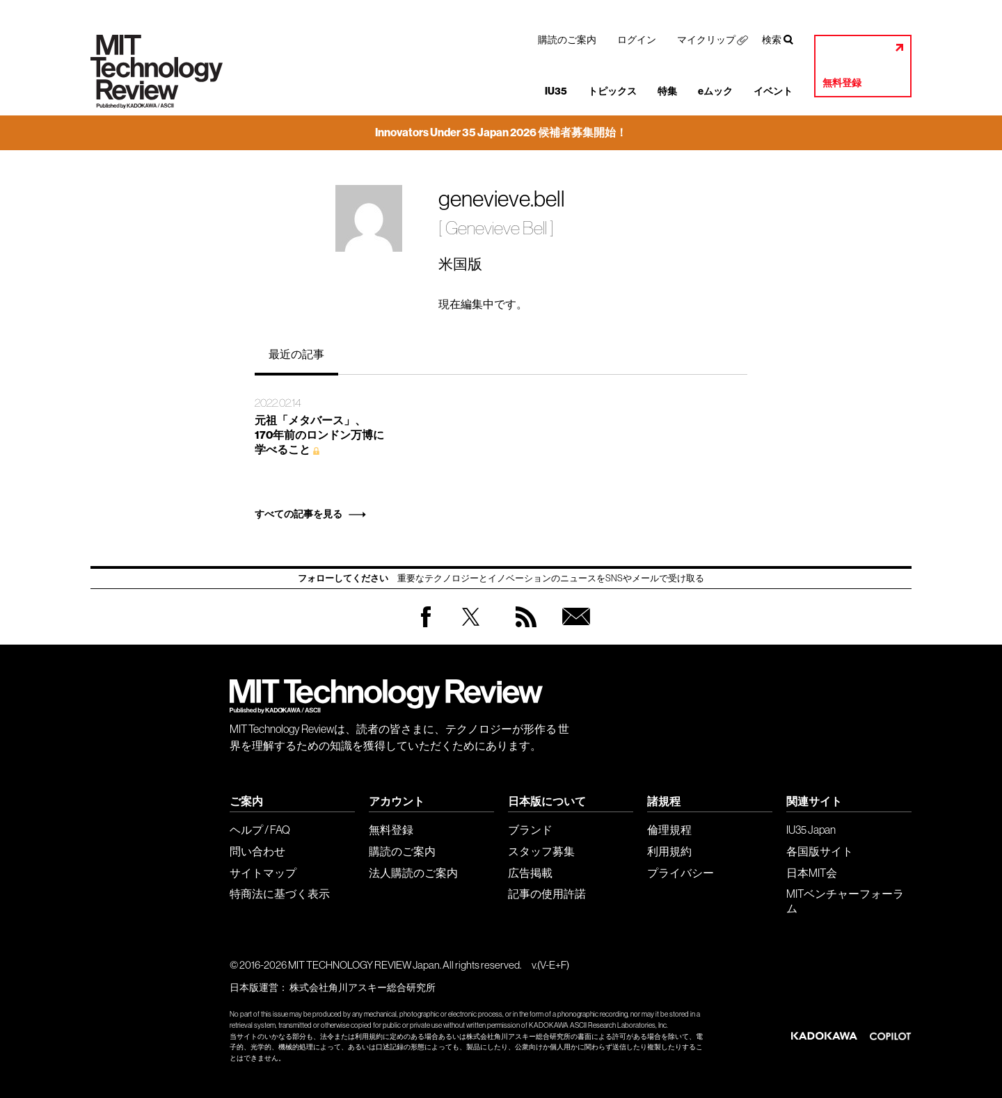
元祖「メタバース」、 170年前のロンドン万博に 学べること (319, 435)
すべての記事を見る (298, 514)
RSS (522, 630)
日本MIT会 (811, 872)
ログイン (636, 39)
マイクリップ (706, 39)
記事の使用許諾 (547, 893)
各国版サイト (819, 851)
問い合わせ (257, 851)
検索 (771, 39)
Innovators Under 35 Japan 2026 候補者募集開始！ (501, 132)
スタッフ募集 (541, 851)
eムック (715, 91)
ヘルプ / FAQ (260, 829)
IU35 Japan (811, 829)
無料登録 (841, 83)
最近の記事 (296, 354)
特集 (667, 91)
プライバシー (680, 872)
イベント (773, 91)
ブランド (530, 829)
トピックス (612, 91)
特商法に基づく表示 (280, 893)
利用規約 (669, 851)
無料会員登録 (573, 630)
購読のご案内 (567, 39)
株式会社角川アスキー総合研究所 (362, 987)
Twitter (470, 630)
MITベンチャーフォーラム (845, 900)
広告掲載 (530, 872)
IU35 (556, 91)
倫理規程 (669, 829)
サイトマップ (263, 872)
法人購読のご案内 (413, 872)
